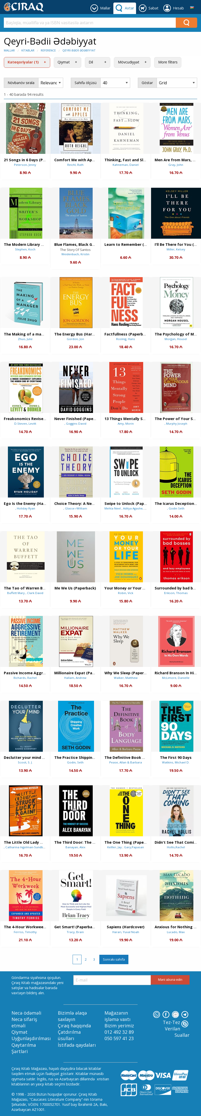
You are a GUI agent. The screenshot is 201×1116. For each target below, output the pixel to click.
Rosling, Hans (125, 339)
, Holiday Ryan (25, 508)
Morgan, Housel (176, 339)
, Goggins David (75, 423)
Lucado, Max (176, 932)
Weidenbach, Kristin (75, 254)
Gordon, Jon (75, 339)
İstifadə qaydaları (77, 1045)
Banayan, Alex (75, 847)
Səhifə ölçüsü (86, 82)
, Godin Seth (175, 508)
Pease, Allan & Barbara (125, 762)
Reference (48, 50)
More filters (168, 62)
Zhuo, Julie (25, 339)
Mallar (9, 50)
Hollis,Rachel (176, 847)
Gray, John (175, 165)
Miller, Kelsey (176, 249)
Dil (91, 62)
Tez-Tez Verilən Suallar (176, 1028)
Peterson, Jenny (25, 165)
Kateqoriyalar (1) (23, 62)
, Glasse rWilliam (75, 508)
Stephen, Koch (25, 249)
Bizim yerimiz (119, 1026)
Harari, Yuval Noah (125, 932)
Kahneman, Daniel (126, 165)
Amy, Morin (126, 423)
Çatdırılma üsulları (69, 1035)
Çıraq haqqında (74, 1026)
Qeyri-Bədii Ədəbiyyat (79, 50)
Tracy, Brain (75, 932)
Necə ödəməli (26, 1013)
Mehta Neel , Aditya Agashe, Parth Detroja (134, 508)
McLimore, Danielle (176, 678)
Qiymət (64, 62)
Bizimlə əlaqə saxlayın (72, 1016)
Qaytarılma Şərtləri (23, 1048)
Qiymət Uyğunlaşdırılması (31, 1035)
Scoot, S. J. (25, 762)
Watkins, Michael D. (176, 762)
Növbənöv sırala (21, 82)
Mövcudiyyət (128, 62)
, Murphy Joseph (176, 423)
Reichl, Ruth (75, 165)
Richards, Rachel (25, 678)
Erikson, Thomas (176, 593)
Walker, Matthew (126, 678)
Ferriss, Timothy (25, 932)
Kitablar (27, 50)
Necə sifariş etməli (24, 1022)
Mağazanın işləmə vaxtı (117, 1016)
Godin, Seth (75, 762)
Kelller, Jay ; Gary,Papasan (125, 847)
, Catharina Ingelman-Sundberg (26, 847)
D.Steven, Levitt (25, 423)
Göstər (147, 82)
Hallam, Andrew (75, 678)
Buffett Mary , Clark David (25, 593)
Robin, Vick (125, 593)
